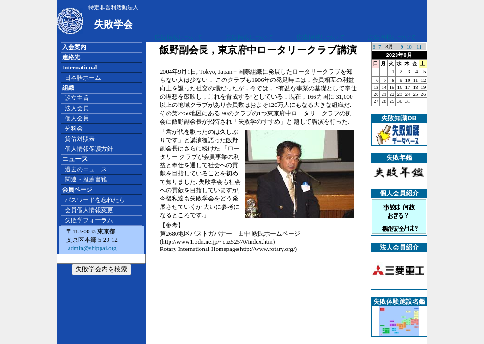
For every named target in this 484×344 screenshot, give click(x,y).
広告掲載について (178, 37)
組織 (68, 87)
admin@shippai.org (91, 247)
